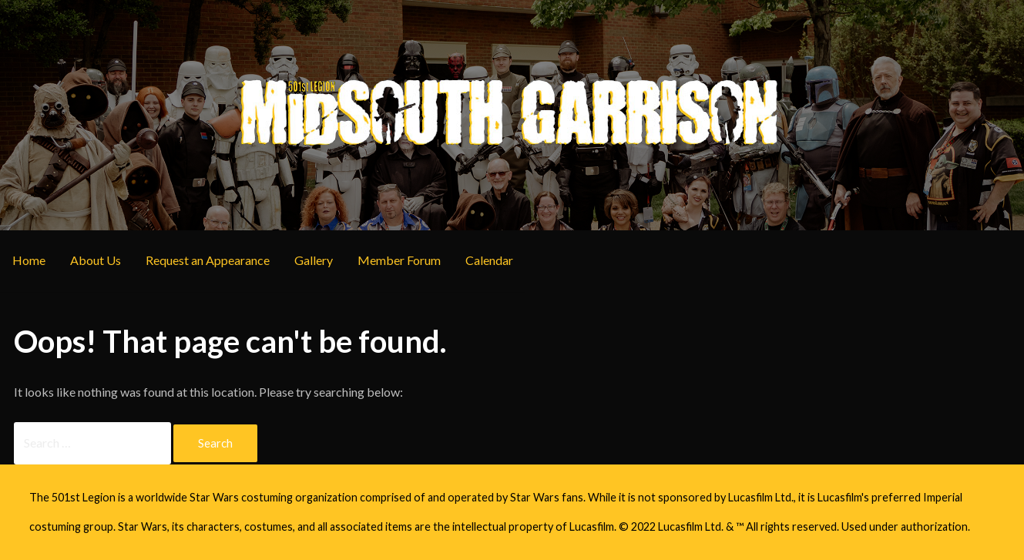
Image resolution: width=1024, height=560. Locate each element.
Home (28, 260)
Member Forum (399, 260)
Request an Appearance (208, 260)
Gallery (313, 260)
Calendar (489, 260)
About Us (95, 260)
